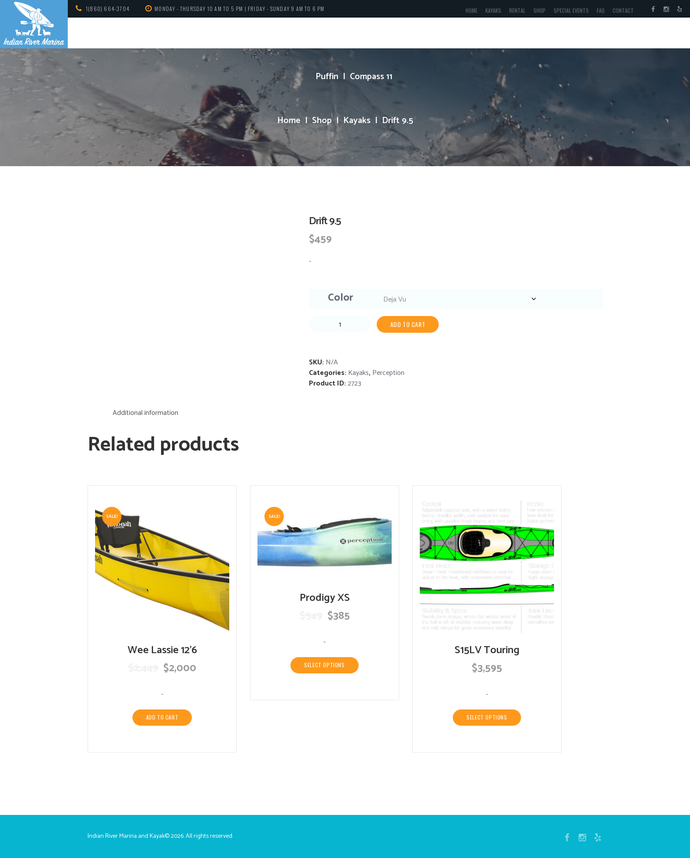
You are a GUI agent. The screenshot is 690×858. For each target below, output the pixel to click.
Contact (623, 10)
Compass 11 (371, 76)
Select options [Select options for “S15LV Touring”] (486, 717)
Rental (517, 10)
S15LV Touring (487, 650)
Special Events (571, 10)
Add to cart (408, 324)
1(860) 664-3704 (107, 8)
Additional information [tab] (145, 413)
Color (340, 297)
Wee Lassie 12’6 (162, 650)
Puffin (327, 76)
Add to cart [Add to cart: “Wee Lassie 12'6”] (162, 717)
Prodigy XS (325, 598)
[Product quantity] (340, 324)
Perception (388, 373)
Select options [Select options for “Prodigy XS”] (324, 665)
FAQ (601, 10)
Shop (539, 10)
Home (471, 10)
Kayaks (493, 10)
